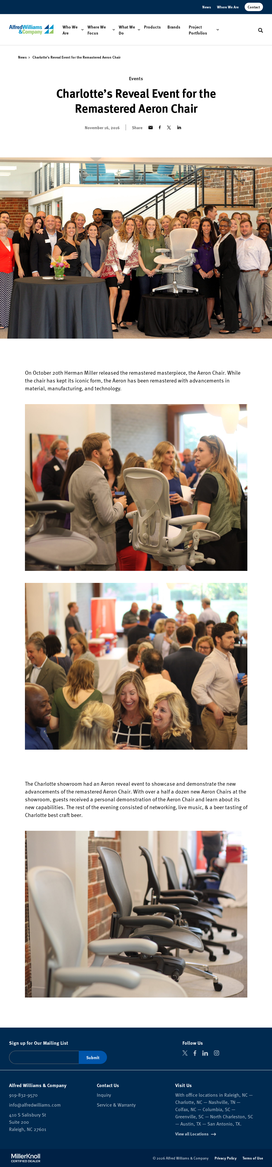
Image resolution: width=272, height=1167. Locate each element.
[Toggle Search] (260, 30)
